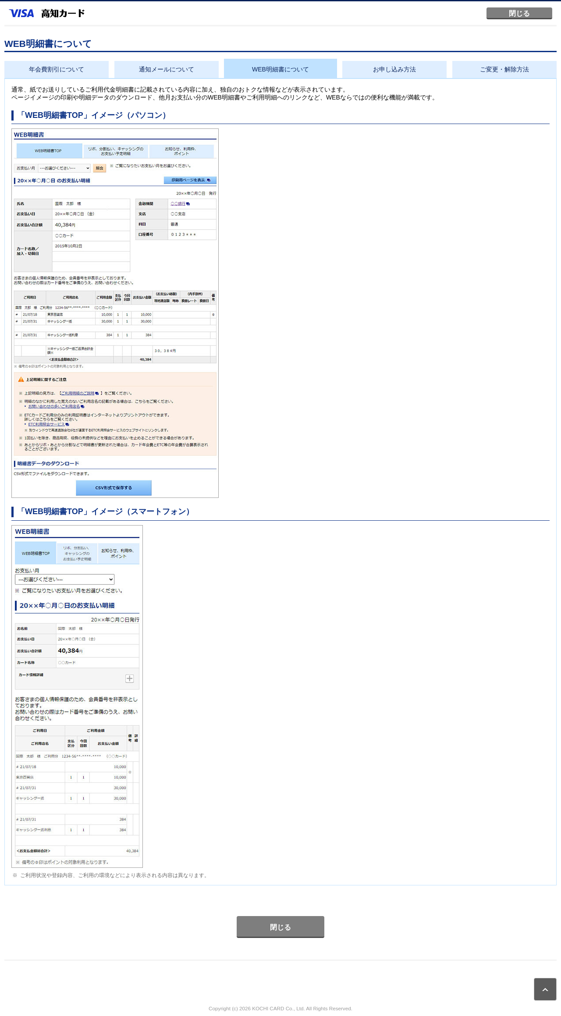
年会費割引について (56, 69)
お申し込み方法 (394, 69)
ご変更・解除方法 (504, 69)
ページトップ (545, 989)
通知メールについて (166, 69)
